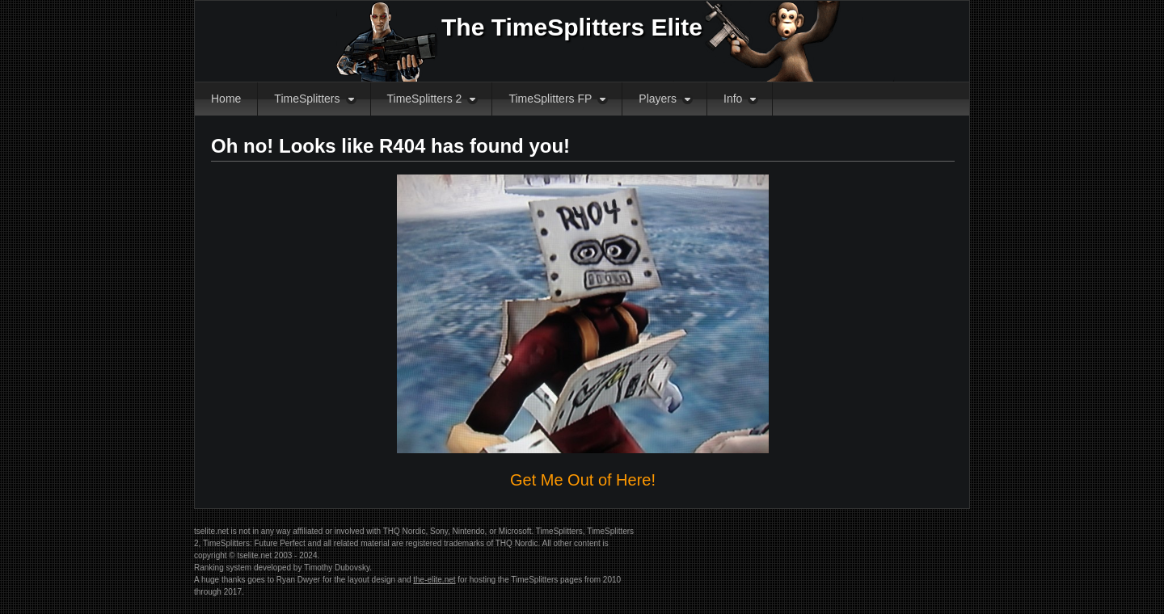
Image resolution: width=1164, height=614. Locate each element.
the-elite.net (434, 579)
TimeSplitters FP (550, 98)
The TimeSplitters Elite (571, 27)
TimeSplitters (307, 98)
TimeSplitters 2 (424, 98)
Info (732, 98)
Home (226, 98)
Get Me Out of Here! (583, 480)
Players (658, 98)
